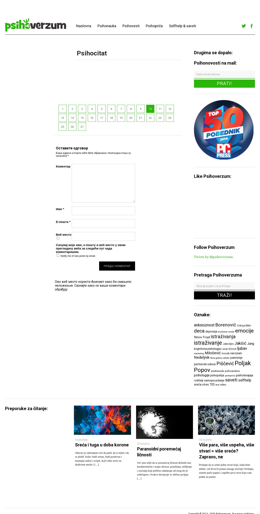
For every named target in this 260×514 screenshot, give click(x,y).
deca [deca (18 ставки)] (199, 331)
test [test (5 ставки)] (217, 384)
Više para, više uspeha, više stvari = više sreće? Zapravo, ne (226, 450)
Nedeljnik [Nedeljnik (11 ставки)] (201, 357)
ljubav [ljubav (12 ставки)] (242, 348)
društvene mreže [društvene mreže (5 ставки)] (226, 331)
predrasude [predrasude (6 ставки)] (217, 371)
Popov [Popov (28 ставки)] (202, 370)
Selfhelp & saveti (182, 26)
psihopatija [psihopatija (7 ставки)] (217, 375)
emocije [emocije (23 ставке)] (244, 330)
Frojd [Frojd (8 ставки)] (206, 337)
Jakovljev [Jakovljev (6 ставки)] (228, 343)
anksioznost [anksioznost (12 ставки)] (204, 325)
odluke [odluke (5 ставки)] (226, 358)
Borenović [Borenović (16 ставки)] (225, 324)
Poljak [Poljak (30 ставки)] (243, 363)
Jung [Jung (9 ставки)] (250, 344)
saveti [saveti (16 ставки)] (231, 379)
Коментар (63, 166)
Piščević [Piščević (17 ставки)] (225, 363)
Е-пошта (63, 222)
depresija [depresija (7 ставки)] (211, 331)
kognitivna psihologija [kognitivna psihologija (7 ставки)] (207, 348)
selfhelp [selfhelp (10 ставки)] (244, 380)
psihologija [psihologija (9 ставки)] (201, 375)
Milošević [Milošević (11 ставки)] (213, 353)
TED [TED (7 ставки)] (212, 384)
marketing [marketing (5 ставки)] (199, 353)
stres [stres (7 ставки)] (205, 384)
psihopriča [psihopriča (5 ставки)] (230, 375)
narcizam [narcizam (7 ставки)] (236, 353)
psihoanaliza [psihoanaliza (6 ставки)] (232, 371)
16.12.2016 (205, 439)
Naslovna (83, 26)
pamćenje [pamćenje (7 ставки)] (236, 357)
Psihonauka (107, 26)
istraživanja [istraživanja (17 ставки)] (223, 336)
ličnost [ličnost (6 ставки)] (232, 348)
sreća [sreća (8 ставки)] (198, 384)
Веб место (63, 234)
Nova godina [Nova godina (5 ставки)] (216, 358)
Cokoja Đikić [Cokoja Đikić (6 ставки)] (244, 325)
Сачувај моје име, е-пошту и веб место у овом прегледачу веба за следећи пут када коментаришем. (91, 248)
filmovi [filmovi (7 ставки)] (198, 337)
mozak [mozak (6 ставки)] (226, 353)
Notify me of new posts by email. (78, 256)
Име (60, 209)
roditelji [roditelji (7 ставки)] (198, 380)
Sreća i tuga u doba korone (102, 444)
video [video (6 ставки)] (223, 384)
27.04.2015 (143, 444)
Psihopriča (154, 26)
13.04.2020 (81, 439)
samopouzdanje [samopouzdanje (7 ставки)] (214, 380)
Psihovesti (131, 26)
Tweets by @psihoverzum (213, 257)
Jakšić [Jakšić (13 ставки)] (240, 343)
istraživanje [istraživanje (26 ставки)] (208, 342)
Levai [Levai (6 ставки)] (225, 348)
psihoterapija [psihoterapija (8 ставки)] (244, 375)
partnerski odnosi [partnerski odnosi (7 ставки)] (205, 364)
